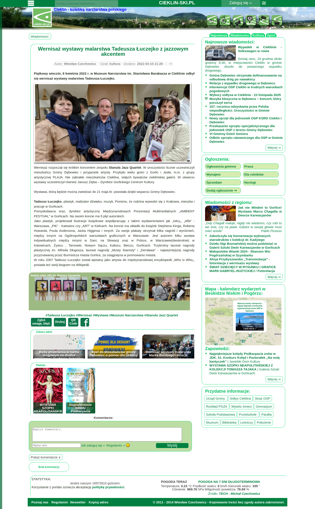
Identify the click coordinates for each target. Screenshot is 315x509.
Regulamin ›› (115, 448)
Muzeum (212, 422)
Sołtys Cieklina (240, 398)
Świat (238, 26)
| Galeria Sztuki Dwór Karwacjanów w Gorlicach (244, 369)
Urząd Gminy (216, 398)
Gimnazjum (264, 406)
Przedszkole (248, 414)
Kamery (264, 26)
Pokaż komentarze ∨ (46, 460)
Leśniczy (246, 422)
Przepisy (277, 26)
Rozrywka (212, 26)
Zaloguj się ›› (240, 3)
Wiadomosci (40, 36)
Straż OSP (262, 398)
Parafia (266, 414)
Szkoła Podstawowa (220, 414)
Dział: (110, 64)
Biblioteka (229, 422)
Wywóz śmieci (241, 406)
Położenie (264, 422)
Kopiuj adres (98, 505)
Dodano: (143, 64)
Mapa (251, 26)
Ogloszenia (225, 26)
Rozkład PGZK (216, 406)
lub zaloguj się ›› (93, 448)
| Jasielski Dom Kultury (244, 357)
